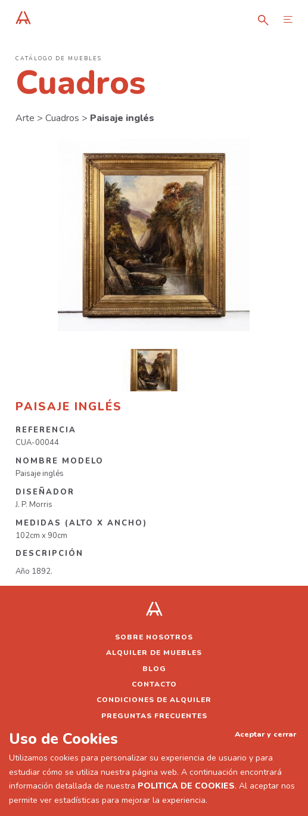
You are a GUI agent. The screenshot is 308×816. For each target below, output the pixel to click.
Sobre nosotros (154, 637)
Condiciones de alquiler (154, 699)
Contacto (154, 684)
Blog (154, 668)
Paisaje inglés (122, 118)
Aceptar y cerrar (265, 734)
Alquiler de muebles (154, 652)
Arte (25, 118)
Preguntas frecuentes (154, 716)
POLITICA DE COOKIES (186, 786)
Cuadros (62, 118)
